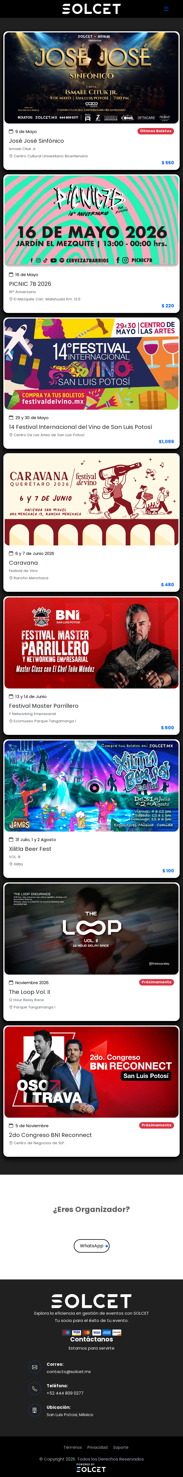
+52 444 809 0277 (65, 1393)
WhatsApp (91, 1246)
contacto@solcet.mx (69, 1371)
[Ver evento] (91, 100)
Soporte (121, 1447)
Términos (72, 1447)
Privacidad (97, 1447)
